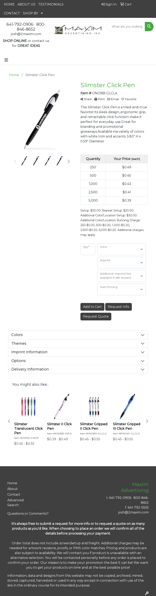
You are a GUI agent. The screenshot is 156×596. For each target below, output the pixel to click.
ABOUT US (26, 4)
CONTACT (12, 13)
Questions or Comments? (28, 513)
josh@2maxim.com (26, 34)
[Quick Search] (125, 26)
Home (12, 483)
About (12, 489)
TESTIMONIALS (51, 4)
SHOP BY (30, 13)
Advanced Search (15, 502)
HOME (9, 4)
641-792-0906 (19, 24)
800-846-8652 (31, 27)
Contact (13, 494)
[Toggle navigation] (6, 60)
